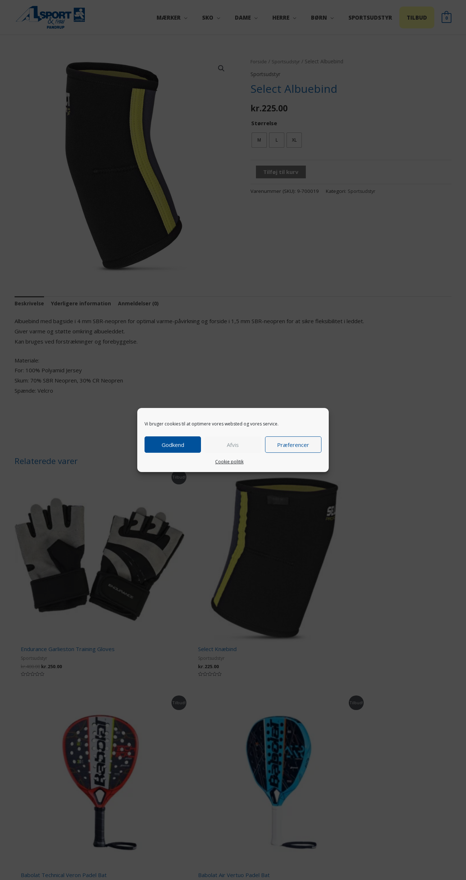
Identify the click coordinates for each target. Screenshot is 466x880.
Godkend (173, 444)
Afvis (233, 444)
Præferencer (293, 444)
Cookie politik (229, 462)
